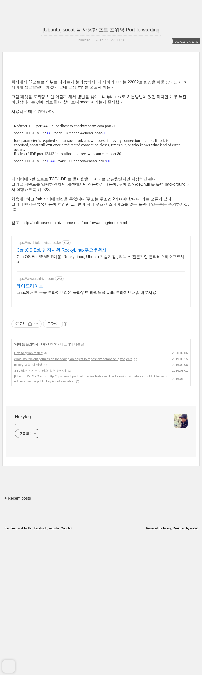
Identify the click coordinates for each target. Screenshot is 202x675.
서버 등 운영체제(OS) (30, 484)
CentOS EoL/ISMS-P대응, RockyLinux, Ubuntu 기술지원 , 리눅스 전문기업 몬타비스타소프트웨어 (100, 399)
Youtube (53, 668)
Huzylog (23, 556)
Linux (52, 484)
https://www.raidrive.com (35, 418)
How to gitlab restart (28, 493)
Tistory (167, 668)
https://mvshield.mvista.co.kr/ (39, 383)
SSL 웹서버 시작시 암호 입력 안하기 (40, 510)
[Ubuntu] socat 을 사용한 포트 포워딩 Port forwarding (101, 29)
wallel (194, 668)
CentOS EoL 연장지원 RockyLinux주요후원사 (62, 390)
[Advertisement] (101, 109)
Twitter (28, 668)
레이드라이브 (30, 425)
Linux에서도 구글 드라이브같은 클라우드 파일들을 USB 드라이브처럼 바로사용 (86, 432)
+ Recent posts (17, 638)
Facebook (40, 668)
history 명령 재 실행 (28, 504)
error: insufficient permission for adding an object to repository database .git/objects (73, 499)
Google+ (66, 668)
